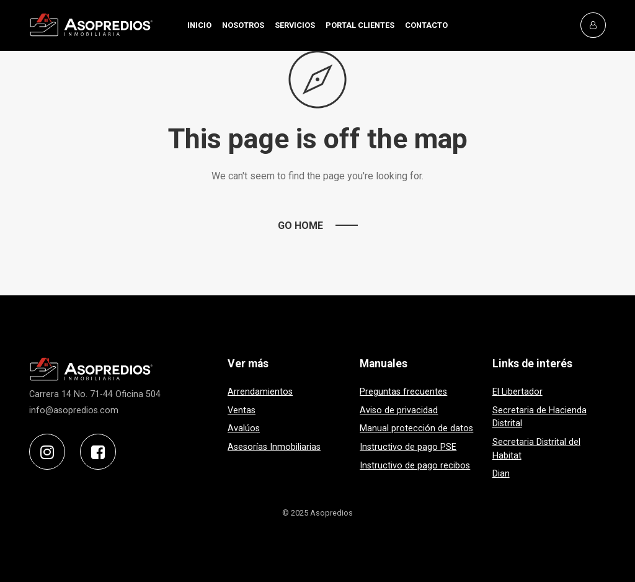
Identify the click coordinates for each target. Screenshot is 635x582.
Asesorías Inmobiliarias (274, 447)
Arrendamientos (260, 392)
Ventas (241, 410)
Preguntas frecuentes (403, 392)
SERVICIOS (295, 25)
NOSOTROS (243, 25)
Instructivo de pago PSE (408, 447)
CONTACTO (426, 25)
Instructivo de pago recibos (415, 465)
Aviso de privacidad (399, 410)
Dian (501, 473)
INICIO (199, 25)
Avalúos (244, 428)
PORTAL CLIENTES (360, 25)
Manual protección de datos (416, 428)
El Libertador (517, 392)
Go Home (300, 225)
